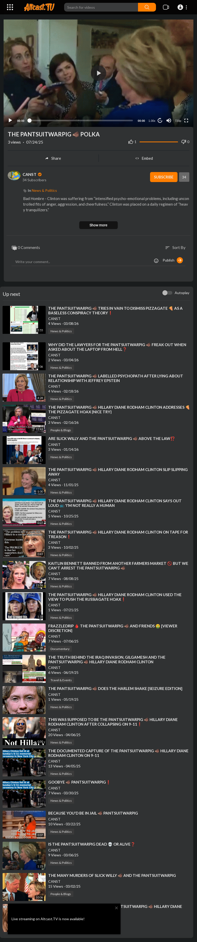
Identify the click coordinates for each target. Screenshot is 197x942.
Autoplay (182, 291)
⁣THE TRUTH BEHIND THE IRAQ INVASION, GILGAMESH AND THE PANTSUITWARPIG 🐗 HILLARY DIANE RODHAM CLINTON (106, 658)
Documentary (60, 648)
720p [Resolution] (178, 119)
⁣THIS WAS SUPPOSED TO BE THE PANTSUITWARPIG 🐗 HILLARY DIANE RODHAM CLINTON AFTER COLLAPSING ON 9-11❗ (113, 720)
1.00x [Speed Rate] (151, 119)
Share (53, 157)
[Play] (10, 119)
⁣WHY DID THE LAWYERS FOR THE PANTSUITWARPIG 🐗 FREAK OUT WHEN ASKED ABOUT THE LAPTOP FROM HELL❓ (117, 345)
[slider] (81, 119)
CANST (33, 173)
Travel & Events (61, 679)
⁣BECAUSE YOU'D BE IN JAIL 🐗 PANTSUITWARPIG (93, 812)
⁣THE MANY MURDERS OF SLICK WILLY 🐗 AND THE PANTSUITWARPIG (112, 874)
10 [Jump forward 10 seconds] (160, 119)
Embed (144, 157)
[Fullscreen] (186, 119)
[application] (98, 72)
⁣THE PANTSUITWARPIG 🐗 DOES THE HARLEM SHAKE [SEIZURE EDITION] (115, 687)
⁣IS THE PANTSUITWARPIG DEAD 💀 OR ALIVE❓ (91, 843)
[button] (183, 7)
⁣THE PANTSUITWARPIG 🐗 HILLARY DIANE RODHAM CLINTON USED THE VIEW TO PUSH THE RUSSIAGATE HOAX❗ (115, 595)
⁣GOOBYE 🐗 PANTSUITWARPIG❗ (79, 781)
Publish (173, 259)
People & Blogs (61, 429)
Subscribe (163, 176)
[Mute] (168, 119)
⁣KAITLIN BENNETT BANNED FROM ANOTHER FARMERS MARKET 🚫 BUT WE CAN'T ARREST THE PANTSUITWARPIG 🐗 (118, 564)
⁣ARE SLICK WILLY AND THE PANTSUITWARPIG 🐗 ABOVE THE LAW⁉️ (111, 437)
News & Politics (44, 189)
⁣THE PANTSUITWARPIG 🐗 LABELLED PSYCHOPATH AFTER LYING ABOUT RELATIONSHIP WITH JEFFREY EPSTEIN (115, 377)
